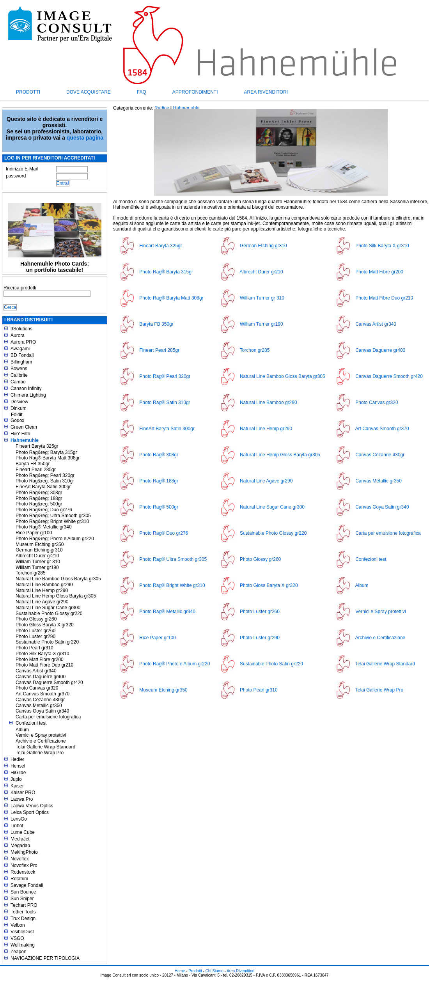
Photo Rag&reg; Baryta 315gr (46, 452)
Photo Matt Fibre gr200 (40, 659)
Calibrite (19, 375)
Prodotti (28, 92)
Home (180, 971)
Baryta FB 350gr (33, 463)
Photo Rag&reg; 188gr (39, 498)
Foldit (16, 414)
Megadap (20, 845)
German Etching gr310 (39, 550)
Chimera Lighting (28, 395)
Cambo (18, 382)
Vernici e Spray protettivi (41, 735)
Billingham (21, 362)
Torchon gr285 (31, 573)
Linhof (17, 825)
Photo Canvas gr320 (37, 688)
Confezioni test (31, 723)
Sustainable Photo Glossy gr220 (49, 613)
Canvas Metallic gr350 (39, 705)
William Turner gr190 (37, 567)
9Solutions (21, 329)
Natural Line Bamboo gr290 (44, 584)
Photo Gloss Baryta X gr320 (45, 625)
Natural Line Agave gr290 (42, 602)
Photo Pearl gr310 (34, 648)
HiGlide (18, 772)
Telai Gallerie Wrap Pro (40, 752)
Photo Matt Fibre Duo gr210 (44, 665)
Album (22, 729)
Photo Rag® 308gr (158, 454)
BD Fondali (22, 355)
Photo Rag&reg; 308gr (39, 492)
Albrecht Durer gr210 (37, 555)
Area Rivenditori (266, 92)
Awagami (20, 348)
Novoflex (20, 859)
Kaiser (17, 786)
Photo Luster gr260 (35, 630)
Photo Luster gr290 (35, 636)
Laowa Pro (22, 799)
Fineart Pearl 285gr (36, 469)
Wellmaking (23, 945)
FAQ (141, 92)
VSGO (17, 938)
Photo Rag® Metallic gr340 (44, 527)
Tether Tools (23, 912)
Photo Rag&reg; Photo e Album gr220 (55, 538)
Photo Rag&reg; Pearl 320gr (45, 475)
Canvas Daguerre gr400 (41, 676)
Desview (19, 401)
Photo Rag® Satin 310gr (164, 402)
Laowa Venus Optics (32, 805)
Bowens (19, 368)
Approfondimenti (195, 92)
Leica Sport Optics (30, 812)
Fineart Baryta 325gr (37, 446)
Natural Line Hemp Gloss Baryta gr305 (56, 596)
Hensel (18, 766)
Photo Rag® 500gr (158, 507)
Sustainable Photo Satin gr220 (47, 642)
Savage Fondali (27, 885)
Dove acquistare (88, 92)
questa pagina (85, 138)
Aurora (18, 335)
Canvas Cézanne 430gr (40, 699)
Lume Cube (23, 832)
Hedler (17, 759)
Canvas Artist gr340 (36, 671)
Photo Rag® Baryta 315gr (166, 272)
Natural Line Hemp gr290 (42, 590)
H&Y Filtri (20, 433)
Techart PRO (24, 905)
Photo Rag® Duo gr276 (163, 533)
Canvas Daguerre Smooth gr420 (49, 682)
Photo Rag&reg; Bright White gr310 (52, 521)
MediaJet (20, 839)
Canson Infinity (26, 388)
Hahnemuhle (25, 440)
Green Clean (24, 427)
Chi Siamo (214, 971)
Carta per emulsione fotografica (48, 717)
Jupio (16, 779)
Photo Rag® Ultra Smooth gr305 (173, 559)
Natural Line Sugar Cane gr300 (48, 607)
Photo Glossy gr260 (36, 619)
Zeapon (19, 951)
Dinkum (19, 408)
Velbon (18, 925)
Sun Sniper (22, 898)
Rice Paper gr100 (34, 532)
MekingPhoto (24, 852)
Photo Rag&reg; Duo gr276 (44, 509)
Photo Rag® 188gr (158, 481)
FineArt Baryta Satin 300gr (43, 486)
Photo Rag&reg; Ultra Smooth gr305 (53, 515)
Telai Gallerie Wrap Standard (45, 747)
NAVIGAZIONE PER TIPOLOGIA (45, 958)
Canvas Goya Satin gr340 (42, 711)
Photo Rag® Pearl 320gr (164, 376)
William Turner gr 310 (38, 561)
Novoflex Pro (24, 865)
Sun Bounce (23, 892)
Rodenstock (23, 872)
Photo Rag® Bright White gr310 (172, 585)
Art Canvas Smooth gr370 (42, 694)
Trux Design (23, 918)
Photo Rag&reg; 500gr (39, 504)
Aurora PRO (23, 342)
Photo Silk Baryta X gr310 (42, 653)
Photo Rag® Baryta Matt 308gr (48, 458)
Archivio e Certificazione (41, 741)
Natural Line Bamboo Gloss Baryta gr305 (58, 579)
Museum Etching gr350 (40, 544)
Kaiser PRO (23, 792)
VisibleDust (22, 931)
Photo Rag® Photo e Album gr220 (174, 664)
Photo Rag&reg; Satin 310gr (45, 481)
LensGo (19, 819)
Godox (17, 420)
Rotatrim (19, 878)
